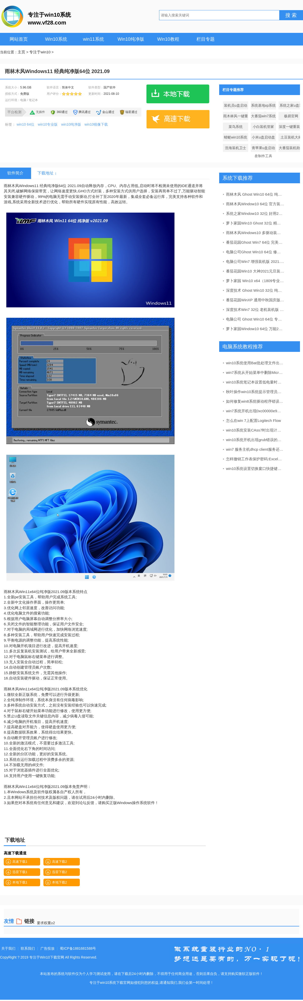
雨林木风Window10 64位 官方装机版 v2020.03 (255, 204)
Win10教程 (168, 39)
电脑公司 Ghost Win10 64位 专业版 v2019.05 (255, 319)
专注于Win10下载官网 (46, 957)
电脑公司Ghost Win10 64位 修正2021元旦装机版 (255, 252)
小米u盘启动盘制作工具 (263, 138)
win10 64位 (25, 124)
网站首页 (19, 39)
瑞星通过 (131, 112)
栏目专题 (205, 39)
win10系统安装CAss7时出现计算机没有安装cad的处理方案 (255, 430)
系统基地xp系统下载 (263, 106)
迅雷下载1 (16, 872)
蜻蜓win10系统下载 (235, 138)
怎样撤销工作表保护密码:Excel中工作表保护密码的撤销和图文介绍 (255, 459)
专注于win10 (39, 52)
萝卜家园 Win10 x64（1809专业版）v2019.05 (255, 281)
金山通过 (108, 112)
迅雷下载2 (56, 872)
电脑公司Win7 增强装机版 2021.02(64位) (255, 261)
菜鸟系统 (236, 127)
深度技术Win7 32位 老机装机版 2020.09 (255, 309)
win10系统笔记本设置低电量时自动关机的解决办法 (255, 382)
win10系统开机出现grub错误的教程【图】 (255, 440)
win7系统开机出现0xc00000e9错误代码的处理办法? (255, 411)
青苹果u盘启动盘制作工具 (263, 149)
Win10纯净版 (130, 39)
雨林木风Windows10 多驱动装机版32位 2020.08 (255, 233)
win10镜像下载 (96, 124)
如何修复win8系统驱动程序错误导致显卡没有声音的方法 (255, 401)
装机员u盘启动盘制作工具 (235, 106)
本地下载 (178, 93)
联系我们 (28, 948)
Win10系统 (56, 39)
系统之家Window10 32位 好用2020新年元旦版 (255, 213)
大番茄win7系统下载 (263, 117)
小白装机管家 (263, 127)
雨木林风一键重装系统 (235, 117)
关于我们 (8, 948)
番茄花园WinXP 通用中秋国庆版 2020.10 (255, 300)
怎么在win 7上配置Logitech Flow (253, 420)
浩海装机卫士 (235, 148)
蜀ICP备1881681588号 (78, 948)
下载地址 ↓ (47, 173)
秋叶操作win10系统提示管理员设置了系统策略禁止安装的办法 (255, 392)
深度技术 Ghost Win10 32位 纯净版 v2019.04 (255, 290)
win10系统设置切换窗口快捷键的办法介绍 (255, 468)
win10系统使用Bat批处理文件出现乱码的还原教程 (255, 363)
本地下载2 (56, 882)
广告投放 (47, 948)
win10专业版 (48, 124)
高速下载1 (16, 861)
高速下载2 (56, 861)
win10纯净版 (71, 124)
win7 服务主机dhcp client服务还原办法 (255, 449)
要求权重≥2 (46, 923)
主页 (21, 52)
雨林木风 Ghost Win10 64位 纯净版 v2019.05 (255, 194)
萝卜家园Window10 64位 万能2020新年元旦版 (255, 329)
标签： (10, 124)
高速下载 (178, 118)
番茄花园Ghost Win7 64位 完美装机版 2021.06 (255, 242)
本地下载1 (16, 882)
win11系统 (93, 39)
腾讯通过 (85, 112)
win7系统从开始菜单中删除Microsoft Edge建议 (255, 372)
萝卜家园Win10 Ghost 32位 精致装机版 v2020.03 (255, 223)
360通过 (62, 112)
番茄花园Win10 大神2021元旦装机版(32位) (255, 271)
